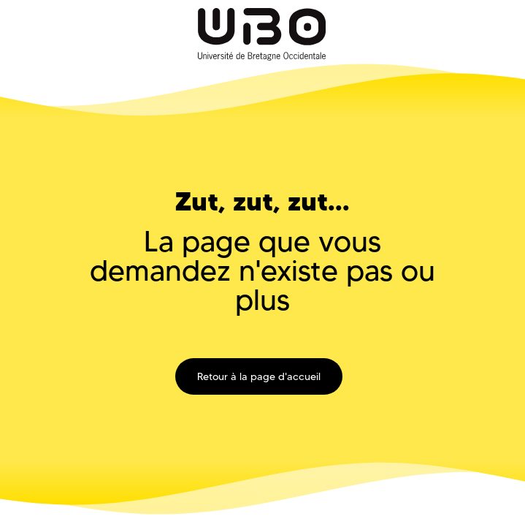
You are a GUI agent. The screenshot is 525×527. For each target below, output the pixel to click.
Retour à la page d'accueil (259, 376)
